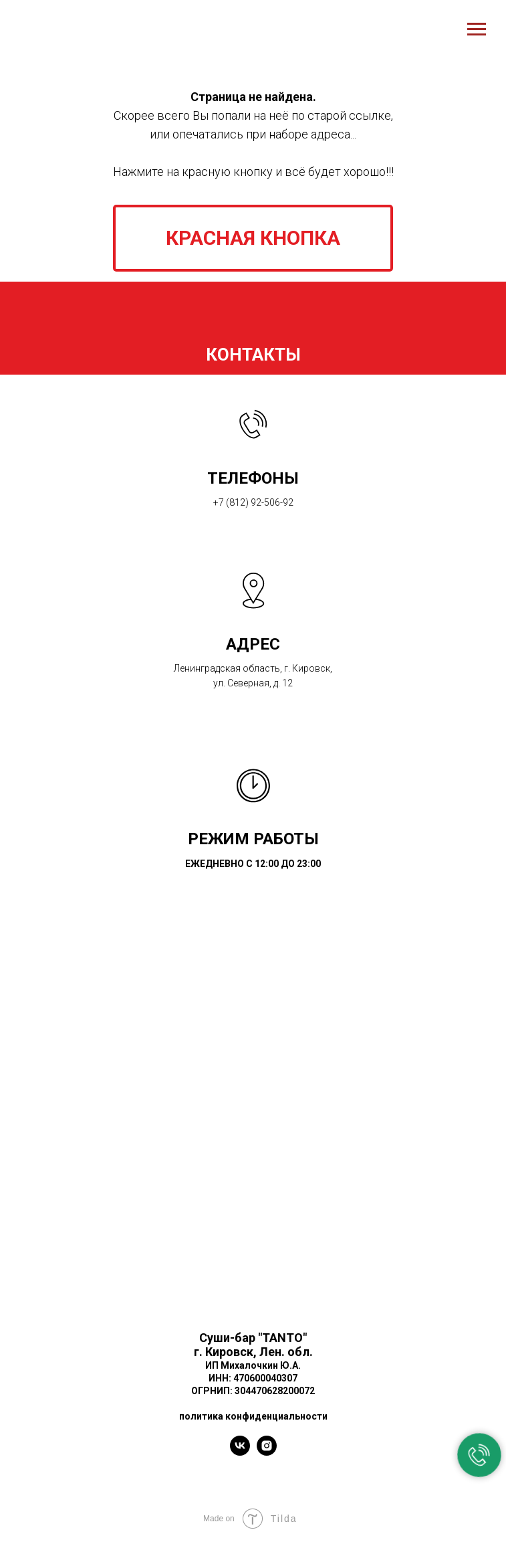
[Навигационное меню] (476, 29)
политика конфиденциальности (253, 1416)
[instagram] (267, 1452)
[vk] (240, 1452)
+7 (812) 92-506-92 (253, 502)
